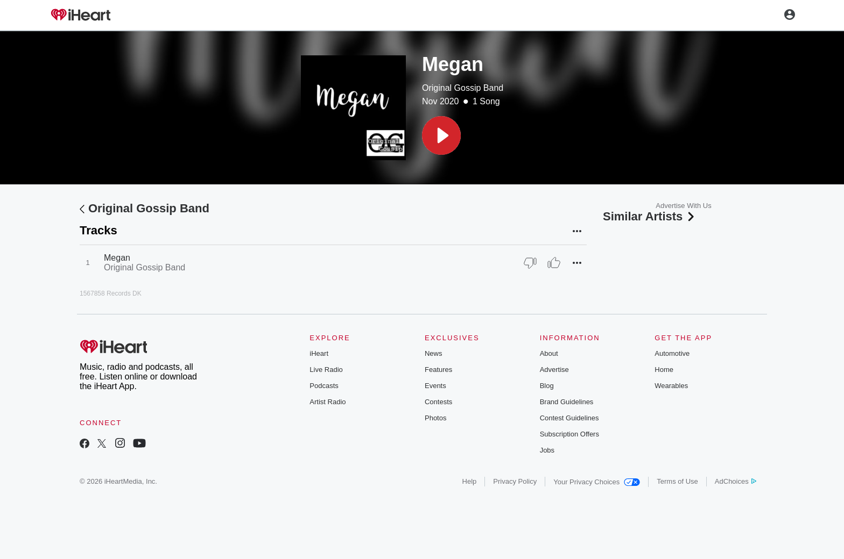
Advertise (554, 370)
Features (438, 370)
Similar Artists (650, 216)
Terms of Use (677, 481)
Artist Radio (328, 402)
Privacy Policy (515, 481)
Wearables (671, 386)
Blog (547, 386)
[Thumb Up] (554, 263)
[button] (441, 135)
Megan (117, 257)
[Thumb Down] (530, 263)
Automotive (672, 353)
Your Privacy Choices (596, 482)
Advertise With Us (683, 206)
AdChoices (735, 481)
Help (469, 481)
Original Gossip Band (462, 87)
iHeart (319, 353)
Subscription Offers (569, 434)
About (549, 353)
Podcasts (324, 386)
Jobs (547, 450)
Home (664, 370)
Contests (438, 402)
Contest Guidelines (569, 418)
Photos (435, 418)
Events (435, 386)
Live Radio (326, 370)
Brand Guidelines (567, 402)
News (433, 353)
